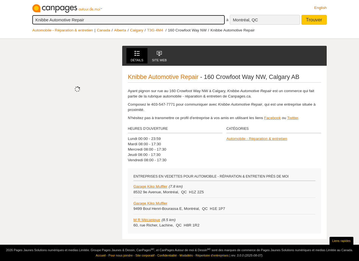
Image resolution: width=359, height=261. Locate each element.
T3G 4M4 (155, 30)
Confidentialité (167, 255)
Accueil (101, 255)
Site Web (159, 56)
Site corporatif (144, 255)
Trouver (314, 19)
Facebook (272, 118)
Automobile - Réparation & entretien (62, 30)
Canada (103, 30)
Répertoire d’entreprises (212, 255)
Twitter (292, 118)
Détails (137, 56)
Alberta (120, 30)
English (320, 8)
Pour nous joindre (120, 255)
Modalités (186, 255)
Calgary (136, 30)
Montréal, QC (245, 19)
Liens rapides (341, 240)
